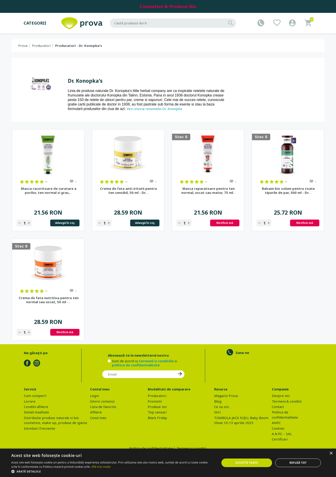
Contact (278, 406)
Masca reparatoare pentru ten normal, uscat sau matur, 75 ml (208, 190)
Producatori (41, 45)
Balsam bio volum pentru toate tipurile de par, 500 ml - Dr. (288, 190)
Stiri (217, 412)
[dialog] (168, 463)
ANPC (276, 422)
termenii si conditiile (156, 361)
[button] (112, 471)
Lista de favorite (103, 406)
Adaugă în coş (65, 223)
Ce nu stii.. (222, 406)
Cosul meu (98, 417)
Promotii (155, 401)
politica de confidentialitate (136, 365)
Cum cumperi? (35, 395)
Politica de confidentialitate (151, 448)
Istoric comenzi (102, 401)
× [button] (331, 453)
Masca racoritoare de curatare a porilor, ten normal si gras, (48, 190)
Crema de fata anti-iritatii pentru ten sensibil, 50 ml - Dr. (128, 190)
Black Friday (157, 417)
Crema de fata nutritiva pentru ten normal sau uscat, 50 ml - (49, 300)
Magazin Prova (226, 395)
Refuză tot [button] (297, 463)
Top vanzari (157, 412)
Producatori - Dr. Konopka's (78, 45)
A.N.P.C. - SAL (282, 433)
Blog (217, 401)
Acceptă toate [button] (246, 463)
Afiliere (96, 412)
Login (94, 395)
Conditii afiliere (36, 406)
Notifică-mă (224, 223)
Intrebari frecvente (39, 428)
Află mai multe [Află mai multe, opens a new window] (101, 467)
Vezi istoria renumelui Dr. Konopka (154, 108)
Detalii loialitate (36, 412)
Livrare (29, 401)
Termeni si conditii (191, 448)
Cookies (278, 428)
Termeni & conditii (287, 401)
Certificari (280, 439)
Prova (22, 45)
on (22, 182)
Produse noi (157, 406)
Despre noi (281, 395)
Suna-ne (242, 352)
